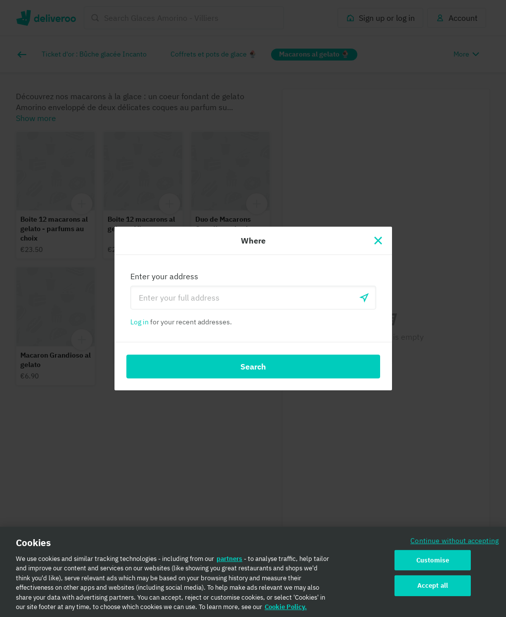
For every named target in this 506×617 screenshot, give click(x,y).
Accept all (432, 589)
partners (229, 562)
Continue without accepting (454, 544)
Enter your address (164, 276)
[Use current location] (364, 298)
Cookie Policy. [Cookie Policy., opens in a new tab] (286, 611)
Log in (139, 321)
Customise (432, 563)
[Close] (378, 241)
